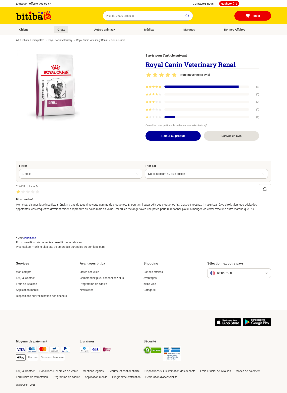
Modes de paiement (248, 371)
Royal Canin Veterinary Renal (91, 40)
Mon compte (23, 272)
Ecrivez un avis (231, 135)
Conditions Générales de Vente (58, 371)
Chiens (24, 29)
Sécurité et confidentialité (124, 371)
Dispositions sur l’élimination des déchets (41, 295)
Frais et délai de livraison (215, 371)
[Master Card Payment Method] (43, 350)
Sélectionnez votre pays (225, 263)
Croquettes (38, 40)
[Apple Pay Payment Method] (21, 358)
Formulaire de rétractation (32, 377)
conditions (29, 238)
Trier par (150, 165)
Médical (149, 29)
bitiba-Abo (150, 284)
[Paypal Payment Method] (65, 350)
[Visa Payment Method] (21, 350)
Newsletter (86, 290)
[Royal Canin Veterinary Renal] (54, 86)
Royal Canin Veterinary (60, 40)
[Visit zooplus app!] (228, 325)
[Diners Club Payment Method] (54, 350)
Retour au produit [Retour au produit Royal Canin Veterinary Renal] (173, 135)
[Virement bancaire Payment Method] (52, 357)
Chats (61, 29)
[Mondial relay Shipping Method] (107, 350)
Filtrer (23, 165)
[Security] (152, 351)
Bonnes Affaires (234, 29)
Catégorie (150, 290)
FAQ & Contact (25, 278)
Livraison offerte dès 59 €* (33, 3)
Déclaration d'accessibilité (161, 377)
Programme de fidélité (93, 284)
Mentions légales (93, 371)
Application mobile (27, 290)
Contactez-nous (203, 3)
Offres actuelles (89, 272)
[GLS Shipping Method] (95, 350)
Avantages (150, 278)
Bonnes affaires (153, 272)
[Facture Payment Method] (32, 357)
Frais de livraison (26, 284)
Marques (189, 29)
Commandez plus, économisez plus (102, 278)
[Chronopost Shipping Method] (84, 350)
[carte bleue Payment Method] (32, 350)
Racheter (229, 3)
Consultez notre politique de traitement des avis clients (176, 125)
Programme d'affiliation (126, 377)
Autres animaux (104, 29)
